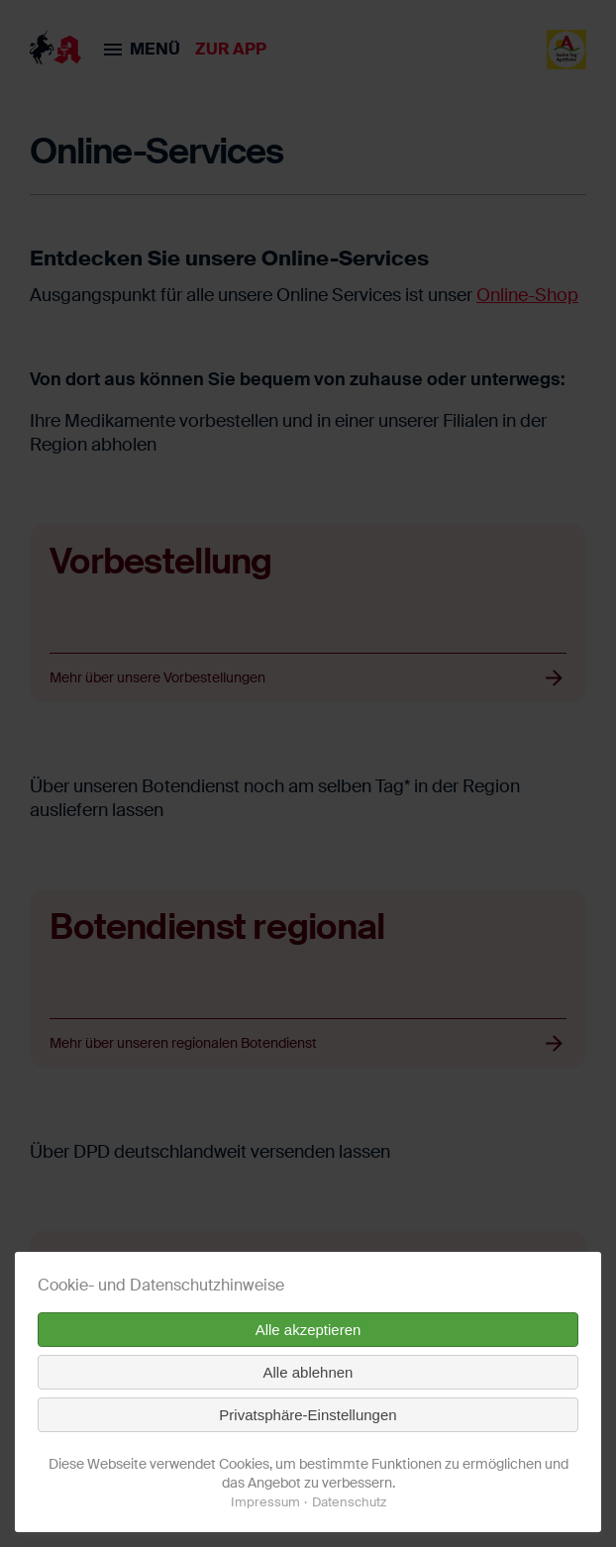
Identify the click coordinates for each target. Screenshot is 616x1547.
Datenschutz (349, 1501)
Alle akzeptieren (308, 1329)
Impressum (265, 1501)
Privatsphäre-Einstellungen (307, 1414)
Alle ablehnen (308, 1372)
